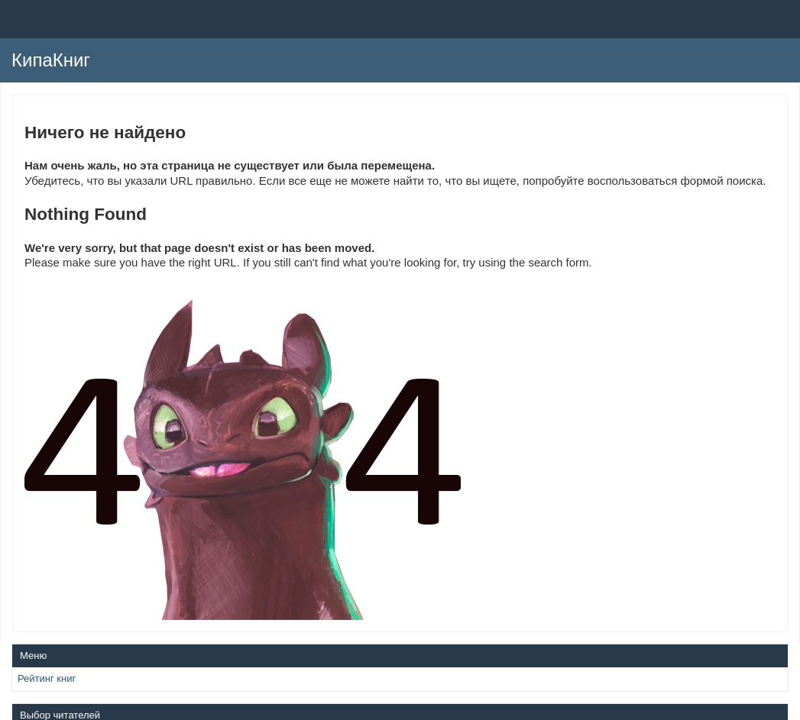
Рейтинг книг (47, 678)
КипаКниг (50, 60)
